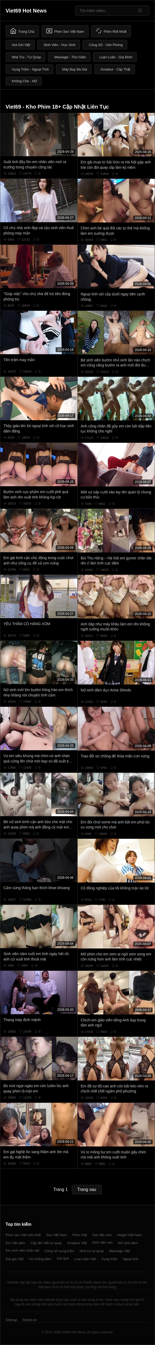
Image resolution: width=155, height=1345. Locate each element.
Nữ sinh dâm (128, 1243)
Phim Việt (79, 1235)
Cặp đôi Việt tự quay (46, 1243)
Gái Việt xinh (102, 1235)
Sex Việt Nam (56, 1235)
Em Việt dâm (15, 1243)
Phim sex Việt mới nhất (23, 1235)
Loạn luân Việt (85, 1259)
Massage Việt (119, 1251)
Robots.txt (29, 1320)
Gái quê (63, 1258)
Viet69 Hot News (26, 11)
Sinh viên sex (102, 1242)
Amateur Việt (77, 1243)
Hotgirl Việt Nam (129, 1235)
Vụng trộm (109, 1259)
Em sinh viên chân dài (22, 1250)
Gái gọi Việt (15, 1259)
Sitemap (11, 1320)
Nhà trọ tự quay (91, 1251)
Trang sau (86, 1189)
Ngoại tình (130, 1259)
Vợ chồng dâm (40, 1259)
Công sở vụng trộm (59, 1251)
